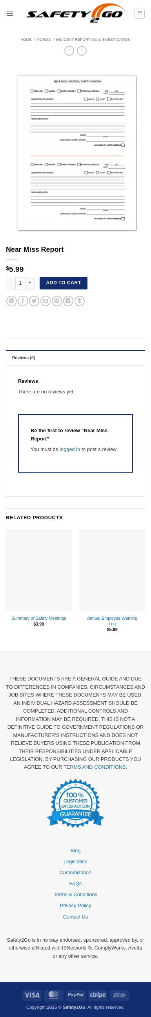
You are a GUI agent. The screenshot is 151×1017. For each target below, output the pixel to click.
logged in (70, 449)
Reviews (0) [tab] (23, 358)
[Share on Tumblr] (80, 301)
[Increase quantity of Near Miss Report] (30, 283)
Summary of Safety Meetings (38, 618)
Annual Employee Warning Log (112, 621)
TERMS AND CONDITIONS (95, 767)
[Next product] (69, 51)
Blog (76, 850)
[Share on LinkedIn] (68, 301)
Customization (75, 872)
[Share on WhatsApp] (11, 301)
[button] (9, 13)
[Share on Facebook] (23, 301)
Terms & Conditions (75, 894)
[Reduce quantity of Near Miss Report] (10, 283)
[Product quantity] (20, 283)
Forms (44, 39)
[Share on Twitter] (34, 301)
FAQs (75, 883)
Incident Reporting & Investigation (93, 39)
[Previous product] (82, 51)
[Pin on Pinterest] (57, 301)
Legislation (75, 861)
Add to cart (63, 283)
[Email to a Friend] (45, 301)
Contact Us (75, 917)
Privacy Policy (75, 905)
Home (26, 39)
